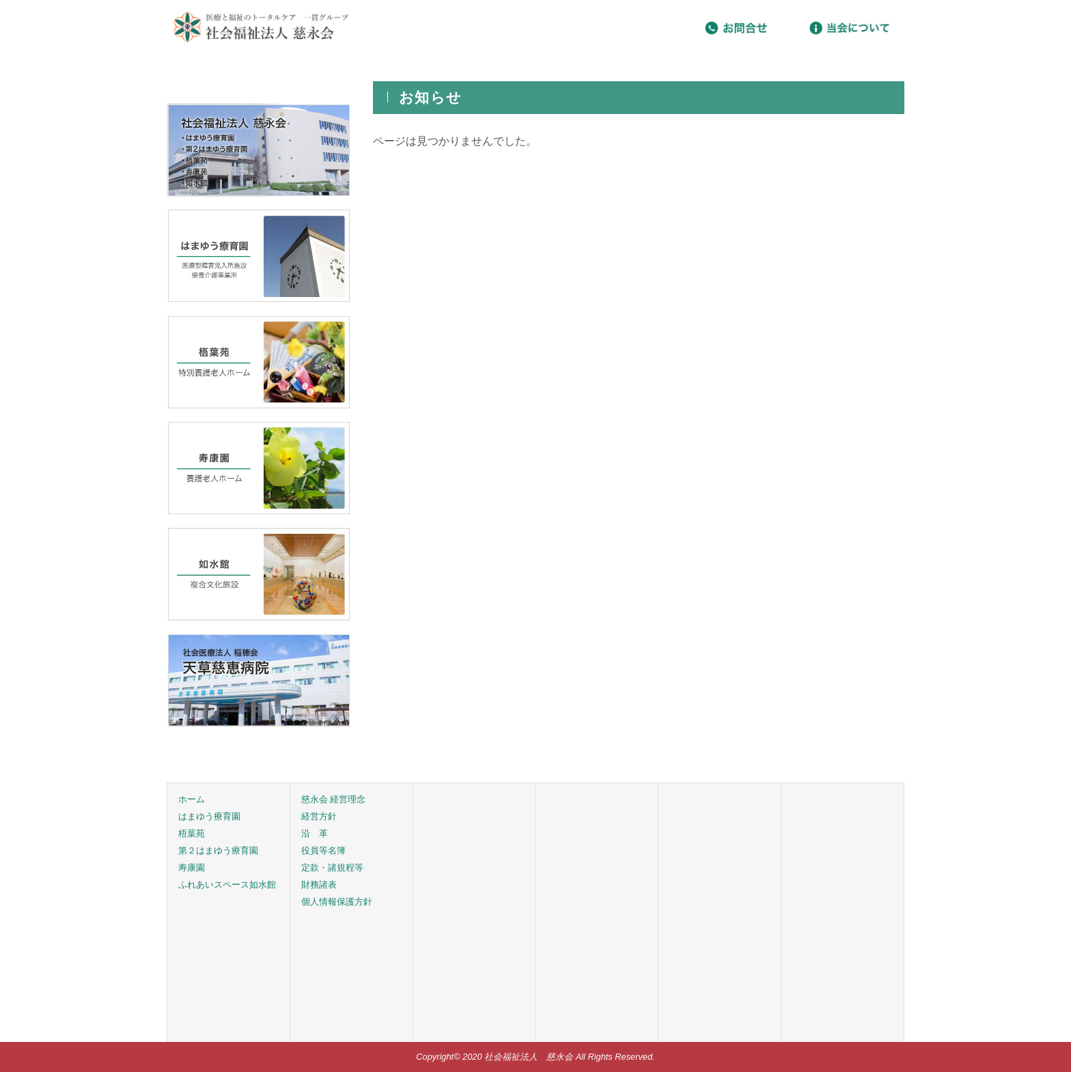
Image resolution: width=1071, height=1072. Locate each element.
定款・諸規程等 (332, 867)
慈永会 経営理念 (333, 799)
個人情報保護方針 (336, 902)
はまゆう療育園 (209, 816)
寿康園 (191, 867)
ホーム (191, 799)
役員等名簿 (323, 850)
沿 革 (314, 833)
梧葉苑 (191, 833)
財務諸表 (319, 884)
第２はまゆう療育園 (218, 850)
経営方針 (319, 816)
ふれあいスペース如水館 (227, 884)
